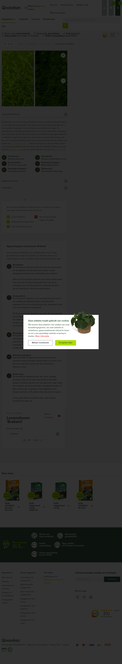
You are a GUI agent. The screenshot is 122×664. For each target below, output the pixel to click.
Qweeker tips (49, 19)
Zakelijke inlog (82, 5)
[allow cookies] (65, 343)
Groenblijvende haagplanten (27, 579)
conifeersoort (14, 150)
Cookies (66, 645)
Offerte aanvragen (57, 13)
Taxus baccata (60, 150)
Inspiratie (23, 19)
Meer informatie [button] (42, 336)
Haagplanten (7, 19)
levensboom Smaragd (19, 144)
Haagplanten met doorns (27, 614)
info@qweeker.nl (51, 577)
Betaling (5, 582)
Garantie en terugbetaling (7, 594)
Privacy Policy (55, 645)
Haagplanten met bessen (27, 600)
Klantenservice (67, 5)
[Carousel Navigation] (34, 80)
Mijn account (7, 578)
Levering (35, 19)
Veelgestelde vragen (7, 601)
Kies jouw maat (14, 429)
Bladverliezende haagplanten (27, 593)
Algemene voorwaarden (37, 645)
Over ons (53, 5)
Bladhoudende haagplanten (26, 586)
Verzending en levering (8, 587)
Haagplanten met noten (27, 621)
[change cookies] (40, 343)
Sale (3, 26)
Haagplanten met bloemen (27, 607)
